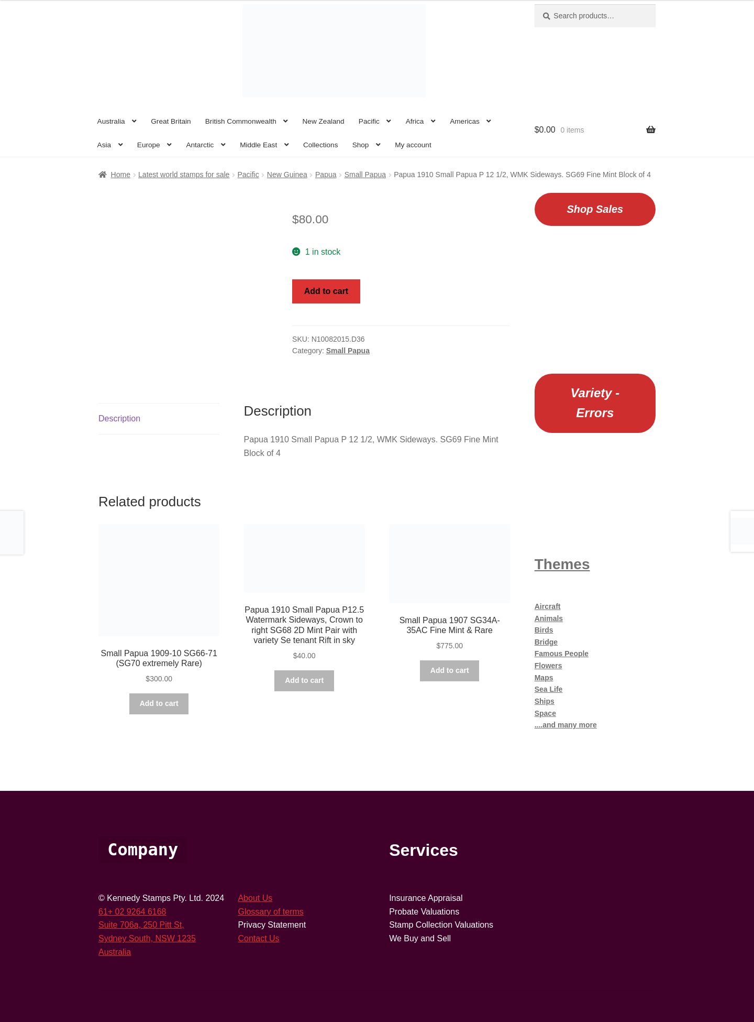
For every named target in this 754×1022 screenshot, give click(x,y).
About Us (255, 898)
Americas (465, 121)
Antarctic (200, 145)
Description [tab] (119, 418)
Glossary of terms (270, 911)
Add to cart (326, 291)
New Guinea (287, 174)
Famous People (562, 653)
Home (120, 174)
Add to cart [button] (159, 703)
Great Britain (171, 121)
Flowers (548, 665)
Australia (111, 121)
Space (545, 713)
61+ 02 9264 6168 (132, 911)
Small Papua (365, 174)
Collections (320, 145)
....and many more (566, 725)
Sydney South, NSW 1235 (147, 938)
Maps (544, 677)
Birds (544, 630)
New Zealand (324, 121)
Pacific (369, 121)
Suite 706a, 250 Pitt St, (141, 924)
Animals (549, 618)
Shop (360, 145)
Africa (415, 121)
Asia (104, 145)
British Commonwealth (240, 121)
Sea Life (549, 689)
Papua (325, 174)
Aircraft (548, 606)
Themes (562, 564)
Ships (545, 701)
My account (413, 145)
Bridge (546, 642)
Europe (148, 145)
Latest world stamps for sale (183, 174)
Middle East (258, 145)
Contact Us (258, 938)
